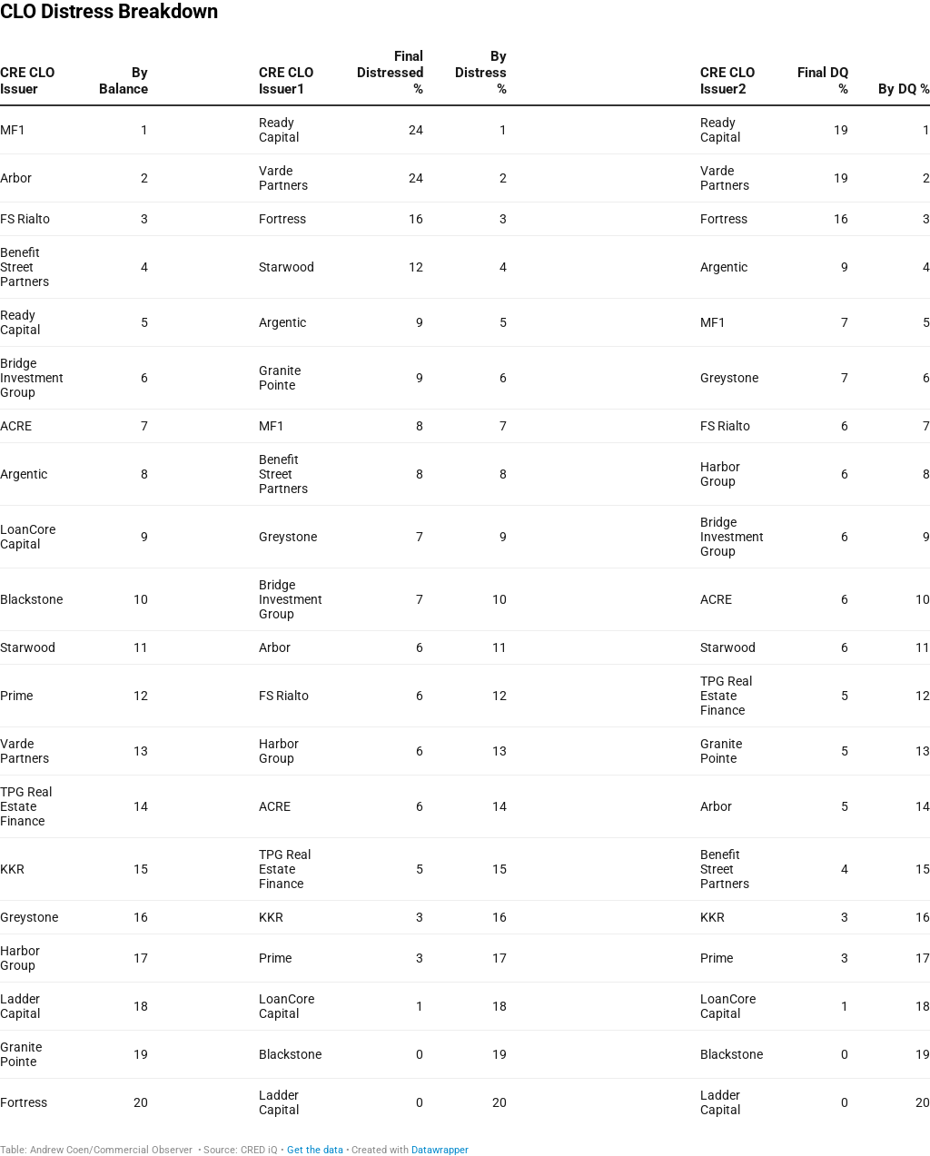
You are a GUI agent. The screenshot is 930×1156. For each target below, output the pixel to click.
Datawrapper (440, 1150)
